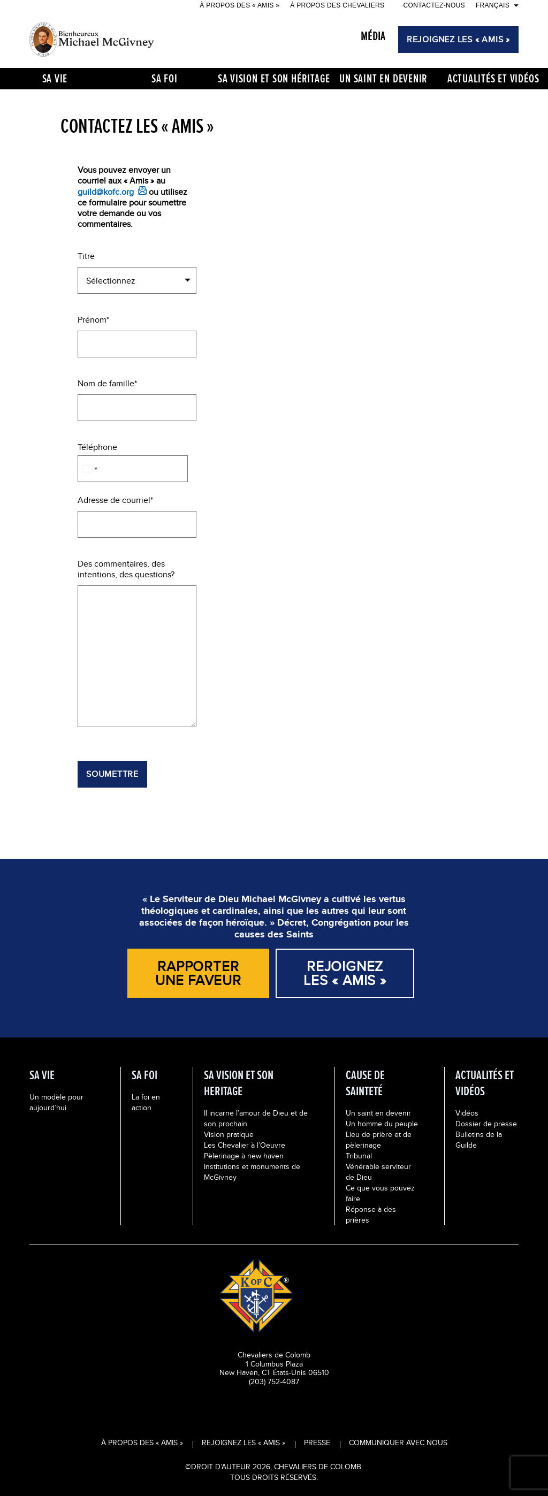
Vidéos (466, 1113)
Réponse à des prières (371, 1214)
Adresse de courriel (114, 500)
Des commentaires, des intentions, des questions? (126, 569)
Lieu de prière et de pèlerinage (379, 1139)
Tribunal (359, 1155)
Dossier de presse (486, 1123)
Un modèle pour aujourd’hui (56, 1102)
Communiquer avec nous (398, 1442)
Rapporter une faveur (198, 973)
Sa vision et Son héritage (274, 78)
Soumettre (112, 774)
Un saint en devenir (378, 1113)
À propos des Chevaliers (337, 5)
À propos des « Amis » (239, 5)
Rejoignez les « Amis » (243, 1442)
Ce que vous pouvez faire (380, 1193)
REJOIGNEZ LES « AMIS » (458, 39)
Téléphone (97, 447)
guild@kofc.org (106, 192)
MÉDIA (373, 36)
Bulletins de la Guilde (478, 1139)
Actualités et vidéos (493, 78)
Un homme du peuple (382, 1123)
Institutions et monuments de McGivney (252, 1171)
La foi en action (146, 1102)
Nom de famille (106, 383)
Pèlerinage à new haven (244, 1155)
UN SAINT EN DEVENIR (383, 78)
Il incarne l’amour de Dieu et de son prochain (256, 1118)
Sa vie (55, 78)
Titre (86, 256)
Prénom (92, 320)
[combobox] (89, 469)
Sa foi (164, 78)
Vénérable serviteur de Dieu (378, 1171)
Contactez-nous (434, 5)
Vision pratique (229, 1134)
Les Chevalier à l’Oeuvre (244, 1145)
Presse (317, 1442)
